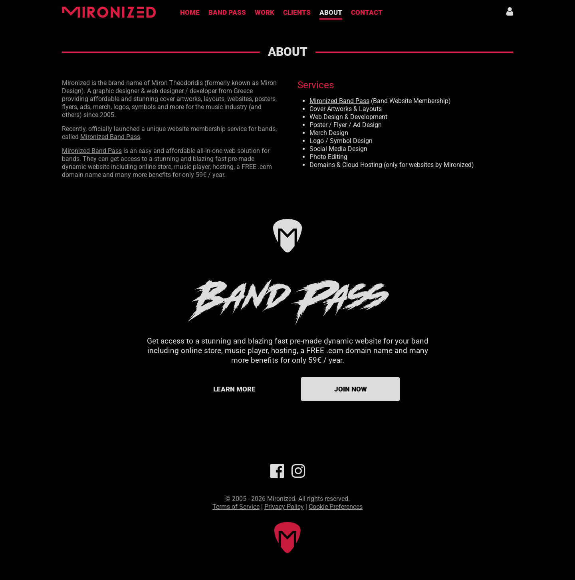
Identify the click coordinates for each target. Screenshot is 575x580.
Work (264, 12)
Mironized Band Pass (110, 137)
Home (190, 12)
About (330, 12)
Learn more (234, 389)
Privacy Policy (284, 506)
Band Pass (227, 12)
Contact (367, 12)
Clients (297, 12)
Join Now (350, 389)
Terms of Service (236, 506)
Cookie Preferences (336, 506)
